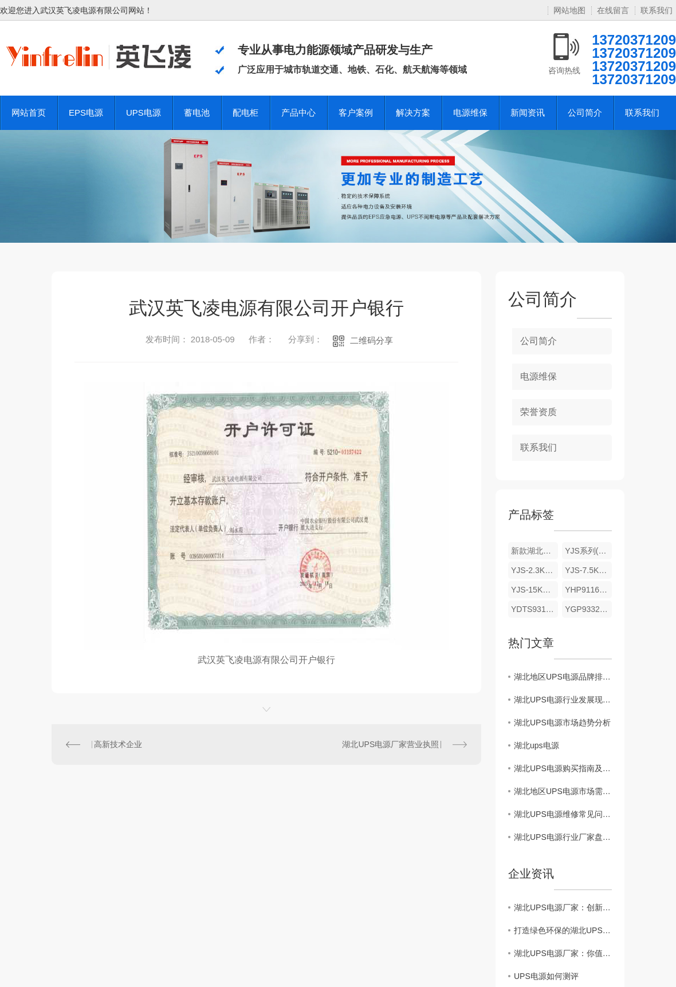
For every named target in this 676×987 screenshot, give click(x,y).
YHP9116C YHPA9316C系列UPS (588, 589)
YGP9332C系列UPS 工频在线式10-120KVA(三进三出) (588, 609)
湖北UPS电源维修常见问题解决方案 (563, 814)
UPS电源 (143, 112)
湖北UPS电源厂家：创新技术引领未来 (563, 907)
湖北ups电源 (536, 745)
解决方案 (413, 112)
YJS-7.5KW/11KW (588, 570)
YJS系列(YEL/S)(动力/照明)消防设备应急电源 (588, 550)
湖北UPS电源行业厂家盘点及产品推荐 (563, 837)
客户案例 (356, 112)
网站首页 (28, 112)
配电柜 (245, 112)
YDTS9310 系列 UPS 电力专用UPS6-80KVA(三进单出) (534, 609)
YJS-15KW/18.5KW (534, 589)
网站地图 (569, 10)
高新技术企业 (118, 744)
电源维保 (470, 112)
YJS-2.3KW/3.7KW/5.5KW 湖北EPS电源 (534, 570)
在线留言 (613, 10)
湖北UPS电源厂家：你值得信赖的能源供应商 (563, 953)
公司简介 (585, 112)
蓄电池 (197, 112)
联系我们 (656, 10)
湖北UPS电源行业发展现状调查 (563, 699)
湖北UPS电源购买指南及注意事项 (563, 768)
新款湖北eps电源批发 (534, 550)
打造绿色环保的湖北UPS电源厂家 (563, 930)
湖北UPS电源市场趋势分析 (562, 722)
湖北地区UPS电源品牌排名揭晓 (563, 676)
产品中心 (298, 112)
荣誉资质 (538, 412)
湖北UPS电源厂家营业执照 (390, 744)
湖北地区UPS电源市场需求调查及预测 (563, 791)
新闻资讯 (527, 112)
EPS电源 (86, 112)
